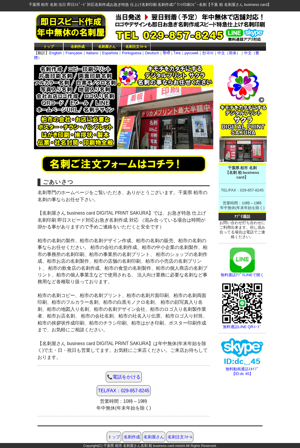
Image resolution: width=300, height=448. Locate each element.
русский (191, 53)
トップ (48, 46)
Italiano (92, 53)
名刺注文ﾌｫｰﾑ (135, 46)
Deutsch (152, 53)
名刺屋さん (107, 46)
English (55, 53)
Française (74, 53)
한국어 (208, 53)
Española (110, 53)
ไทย (177, 53)
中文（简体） (228, 53)
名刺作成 (78, 46)
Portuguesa (132, 53)
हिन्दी (166, 53)
